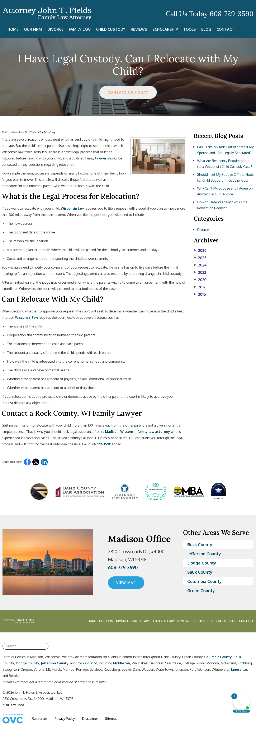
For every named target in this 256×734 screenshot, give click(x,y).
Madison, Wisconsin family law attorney (137, 431)
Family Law (80, 29)
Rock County (199, 544)
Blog (206, 29)
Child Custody (110, 29)
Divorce (55, 29)
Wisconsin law (72, 208)
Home (13, 29)
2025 (200, 258)
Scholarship (165, 29)
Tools (189, 29)
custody (81, 139)
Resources (40, 718)
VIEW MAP (126, 583)
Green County (201, 590)
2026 (200, 250)
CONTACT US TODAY (128, 92)
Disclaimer (90, 718)
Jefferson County (204, 553)
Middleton (121, 663)
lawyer (100, 158)
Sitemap (111, 718)
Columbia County (204, 581)
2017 (200, 287)
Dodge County (201, 563)
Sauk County (199, 572)
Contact (225, 29)
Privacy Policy (65, 718)
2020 (200, 280)
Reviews (139, 29)
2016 (200, 294)
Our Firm (33, 29)
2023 (200, 272)
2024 (200, 265)
